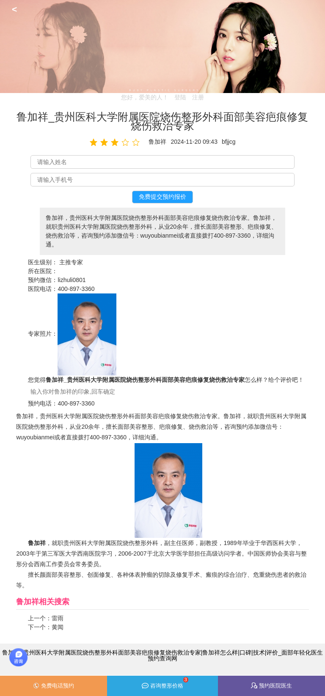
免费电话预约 (53, 685)
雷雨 (57, 618)
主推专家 (71, 262)
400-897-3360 (76, 288)
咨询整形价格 (165, 683)
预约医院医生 (271, 685)
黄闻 (57, 627)
